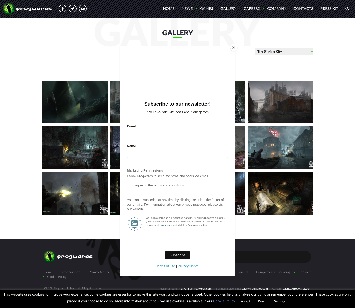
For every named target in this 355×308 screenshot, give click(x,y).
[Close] (233, 47)
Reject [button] (262, 301)
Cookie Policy (224, 301)
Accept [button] (245, 301)
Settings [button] (279, 301)
